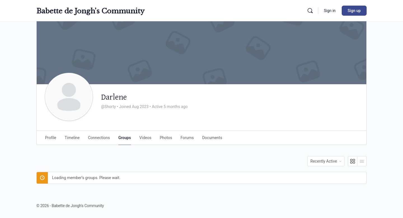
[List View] (361, 161)
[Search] (310, 10)
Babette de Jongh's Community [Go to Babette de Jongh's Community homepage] (90, 11)
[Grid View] (352, 161)
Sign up (354, 10)
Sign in (330, 10)
